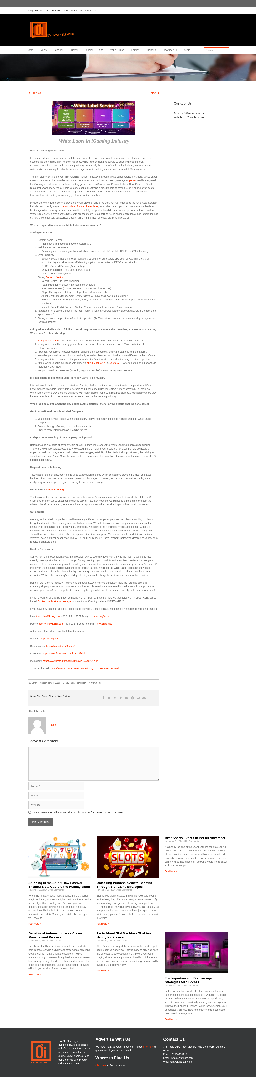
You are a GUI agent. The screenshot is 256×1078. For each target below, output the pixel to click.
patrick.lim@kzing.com (51, 623)
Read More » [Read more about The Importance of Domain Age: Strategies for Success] (171, 1019)
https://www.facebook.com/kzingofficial (63, 653)
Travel (75, 50)
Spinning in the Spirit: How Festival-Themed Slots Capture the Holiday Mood (59, 885)
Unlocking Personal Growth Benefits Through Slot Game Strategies (124, 885)
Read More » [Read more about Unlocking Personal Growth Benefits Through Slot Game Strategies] (103, 924)
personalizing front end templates (80, 206)
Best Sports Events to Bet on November (195, 838)
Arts (102, 50)
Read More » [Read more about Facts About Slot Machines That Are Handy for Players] (103, 970)
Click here (100, 1065)
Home (31, 50)
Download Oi (170, 50)
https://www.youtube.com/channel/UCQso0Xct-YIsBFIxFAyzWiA (85, 668)
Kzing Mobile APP (96, 363)
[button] (103, 698)
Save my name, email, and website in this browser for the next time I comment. (78, 812)
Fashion (89, 50)
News (44, 50)
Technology (81, 683)
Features (59, 50)
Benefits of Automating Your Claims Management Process (55, 935)
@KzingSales (104, 623)
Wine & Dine (118, 50)
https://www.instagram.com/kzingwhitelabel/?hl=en (70, 661)
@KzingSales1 (102, 616)
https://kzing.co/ (49, 638)
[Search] (226, 50)
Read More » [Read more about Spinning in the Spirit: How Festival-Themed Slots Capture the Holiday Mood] (34, 924)
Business (152, 50)
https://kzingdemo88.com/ (60, 646)
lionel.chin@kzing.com (48, 616)
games (132, 180)
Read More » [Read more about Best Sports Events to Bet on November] (171, 871)
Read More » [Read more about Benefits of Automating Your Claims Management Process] (34, 974)
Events (186, 50)
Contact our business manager (55, 601)
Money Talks (68, 683)
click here (148, 1046)
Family (135, 50)
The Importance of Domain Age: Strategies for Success (189, 980)
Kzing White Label (48, 340)
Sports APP (115, 363)
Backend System (55, 277)
